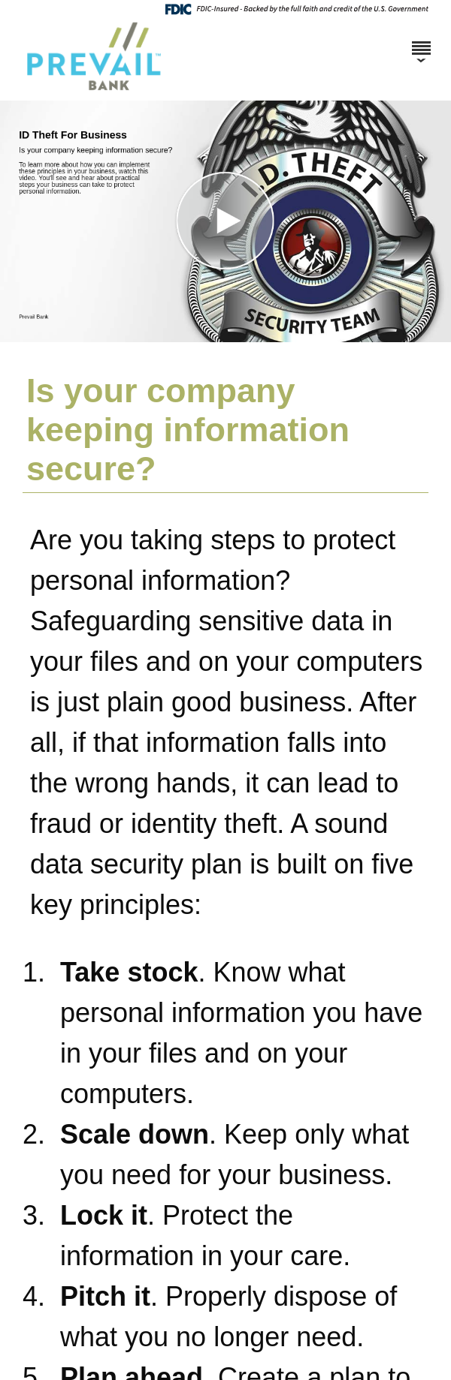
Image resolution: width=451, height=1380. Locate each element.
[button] (225, 221)
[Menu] (420, 41)
